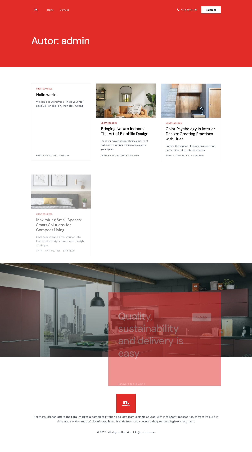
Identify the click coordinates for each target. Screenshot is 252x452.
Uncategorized (44, 89)
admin (39, 156)
